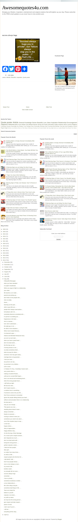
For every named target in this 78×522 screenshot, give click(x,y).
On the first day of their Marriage (12, 433)
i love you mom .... (9, 359)
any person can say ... (10, 361)
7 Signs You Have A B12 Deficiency (15, 175)
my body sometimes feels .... (11, 350)
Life (43, 124)
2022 (4, 238)
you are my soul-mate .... (10, 338)
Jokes (49, 122)
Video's (75, 128)
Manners (16, 128)
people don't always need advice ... (13, 309)
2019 (4, 246)
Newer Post (6, 107)
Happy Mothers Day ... (10, 430)
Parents (75, 126)
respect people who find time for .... (13, 457)
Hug (49, 128)
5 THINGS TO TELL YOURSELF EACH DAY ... (16, 369)
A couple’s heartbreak (10, 285)
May (5, 279)
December (7, 262)
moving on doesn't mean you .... (12, 416)
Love (44, 122)
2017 (4, 250)
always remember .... (9, 411)
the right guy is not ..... (10, 326)
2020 (4, 243)
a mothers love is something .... (12, 390)
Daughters (70, 126)
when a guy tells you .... (10, 307)
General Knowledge (25, 122)
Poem (32, 126)
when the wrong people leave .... (13, 381)
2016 (4, 253)
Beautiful (13, 77)
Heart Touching (48, 126)
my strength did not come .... (11, 471)
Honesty (8, 126)
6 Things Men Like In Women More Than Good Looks (20, 192)
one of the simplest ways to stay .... (13, 421)
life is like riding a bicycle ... (11, 485)
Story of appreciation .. (10, 428)
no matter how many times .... (12, 452)
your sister (7, 290)
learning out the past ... (10, 304)
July (5, 274)
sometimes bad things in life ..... (12, 488)
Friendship (3, 126)
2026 (4, 229)
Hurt (18, 126)
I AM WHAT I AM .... (9, 459)
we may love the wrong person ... (13, 499)
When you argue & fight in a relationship (15, 288)
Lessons (69, 124)
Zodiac (56, 124)
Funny (20, 124)
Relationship (62, 122)
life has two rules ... (9, 385)
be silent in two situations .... (11, 328)
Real (54, 126)
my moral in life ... (9, 466)
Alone (65, 124)
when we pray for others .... (11, 352)
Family (46, 124)
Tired (61, 126)
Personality (37, 126)
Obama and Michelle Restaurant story (14, 335)
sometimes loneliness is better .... (13, 480)
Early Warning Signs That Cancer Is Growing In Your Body (22, 159)
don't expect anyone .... (10, 388)
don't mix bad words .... (10, 342)
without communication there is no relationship (16, 400)
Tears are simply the (9, 490)
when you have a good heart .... (12, 340)
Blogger (60, 519)
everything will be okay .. (10, 511)
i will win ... (7, 509)
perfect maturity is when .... (11, 445)
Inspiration (19, 77)
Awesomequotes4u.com (25, 7)
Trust (25, 126)
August (6, 271)
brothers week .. (8, 469)
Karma (55, 128)
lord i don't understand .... (11, 323)
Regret (2, 128)
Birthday (57, 126)
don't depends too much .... (11, 438)
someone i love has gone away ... (13, 354)
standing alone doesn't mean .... (12, 409)
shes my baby (7, 300)
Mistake (63, 128)
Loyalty (60, 128)
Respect (21, 126)
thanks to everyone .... (10, 414)
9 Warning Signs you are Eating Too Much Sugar (19, 167)
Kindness (60, 124)
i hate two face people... (10, 447)
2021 (4, 241)
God (27, 124)
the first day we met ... (10, 345)
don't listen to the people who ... (12, 297)
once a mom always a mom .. (12, 464)
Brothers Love (11, 128)
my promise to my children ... (12, 364)
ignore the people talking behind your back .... (16, 397)
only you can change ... (10, 404)
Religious (74, 124)
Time (72, 128)
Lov (57, 128)
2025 (4, 231)
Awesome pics (13, 124)
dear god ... (7, 450)
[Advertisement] (19, 24)
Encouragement (72, 122)
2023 (4, 236)
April (5, 514)
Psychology (13, 126)
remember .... (7, 476)
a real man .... (7, 423)
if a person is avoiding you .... (12, 316)
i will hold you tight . (9, 383)
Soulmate (42, 126)
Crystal (41, 128)
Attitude (8, 77)
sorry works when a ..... (10, 371)
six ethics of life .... (9, 454)
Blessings (30, 128)
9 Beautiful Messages (10, 281)
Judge (52, 128)
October (6, 267)
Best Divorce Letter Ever (51, 211)
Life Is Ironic (7, 366)
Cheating (35, 128)
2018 (4, 248)
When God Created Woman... (12, 331)
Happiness (4, 124)
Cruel (38, 128)
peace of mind (8, 504)
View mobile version (27, 109)
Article (15, 122)
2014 (4, 257)
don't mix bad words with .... (11, 440)
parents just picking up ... (10, 295)
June (5, 276)
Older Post (49, 107)
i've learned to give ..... (10, 333)
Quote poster (26, 77)
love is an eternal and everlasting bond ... (15, 378)
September (7, 269)
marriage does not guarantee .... (12, 357)
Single (6, 128)
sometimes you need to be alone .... (13, 419)
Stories (34, 122)
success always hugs (9, 473)
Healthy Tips (45, 128)
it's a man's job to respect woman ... (13, 435)
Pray (67, 128)
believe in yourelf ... (9, 492)
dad (63, 126)
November (7, 264)
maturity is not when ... (10, 495)
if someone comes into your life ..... (13, 392)
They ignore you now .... (10, 407)
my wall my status (9, 497)
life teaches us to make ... (11, 293)
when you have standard (10, 283)
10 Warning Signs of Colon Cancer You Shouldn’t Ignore (21, 200)
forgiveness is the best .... (11, 319)
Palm (23, 128)
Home (27, 107)
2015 (4, 255)
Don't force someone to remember (13, 395)
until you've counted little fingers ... (13, 376)
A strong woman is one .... (11, 347)
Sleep (26, 128)
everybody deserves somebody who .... (14, 314)
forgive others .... (8, 426)
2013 (4, 260)
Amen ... (6, 302)
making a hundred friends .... (11, 373)
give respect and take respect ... (12, 502)
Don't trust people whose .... (11, 461)
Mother (24, 124)
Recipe (69, 128)
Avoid (66, 126)
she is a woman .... (9, 321)
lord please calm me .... (10, 312)
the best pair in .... (9, 402)
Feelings (28, 126)
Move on (20, 128)
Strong (39, 124)
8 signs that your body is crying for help (16, 207)
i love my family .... (9, 478)
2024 (4, 234)
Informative (51, 124)
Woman (35, 124)
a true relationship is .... (10, 483)
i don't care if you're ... (10, 507)
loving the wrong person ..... (11, 442)
